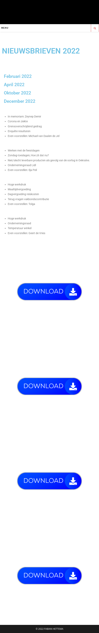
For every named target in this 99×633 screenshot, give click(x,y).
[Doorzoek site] (95, 28)
